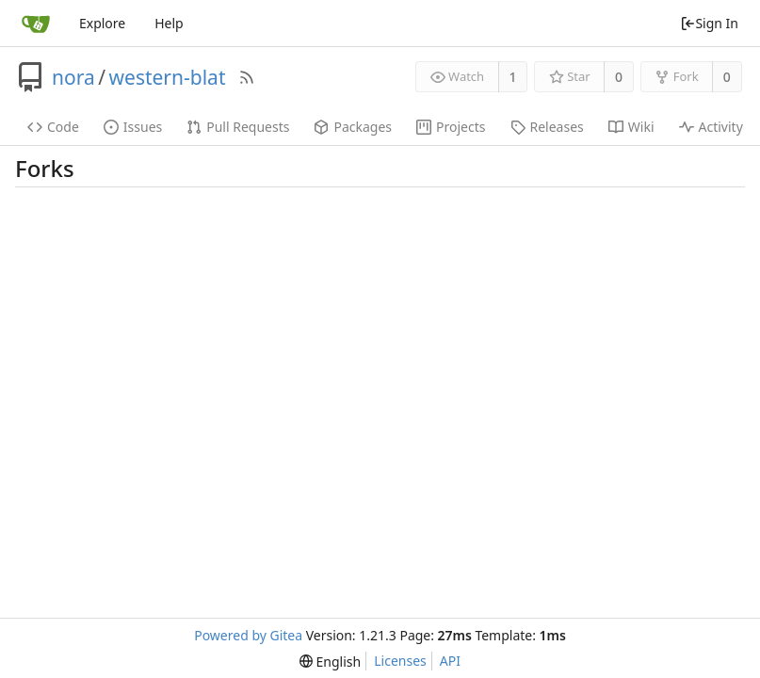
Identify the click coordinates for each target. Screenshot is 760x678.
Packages (353, 127)
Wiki (631, 127)
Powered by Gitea (248, 635)
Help (169, 23)
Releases (547, 127)
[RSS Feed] (246, 77)
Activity (711, 127)
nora (73, 77)
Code (53, 127)
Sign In (709, 23)
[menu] (330, 661)
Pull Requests (237, 127)
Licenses (400, 661)
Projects (450, 127)
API (450, 661)
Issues (133, 127)
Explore (102, 23)
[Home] (35, 23)
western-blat (167, 77)
